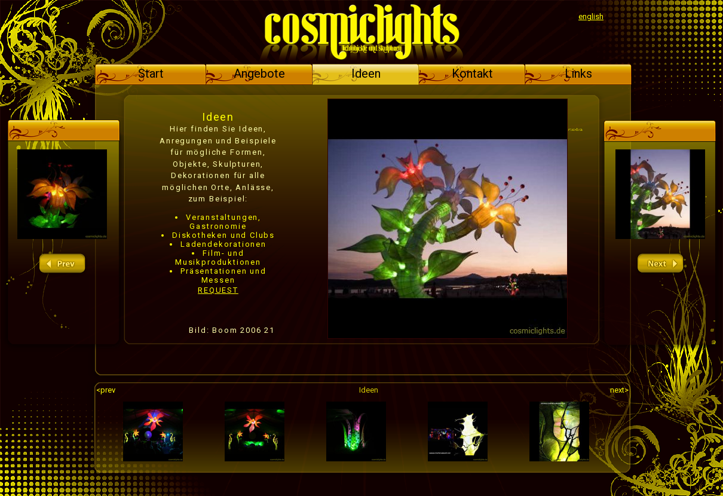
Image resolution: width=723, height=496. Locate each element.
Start (151, 73)
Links (578, 73)
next (660, 264)
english (590, 16)
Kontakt (472, 73)
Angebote (259, 73)
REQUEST (218, 290)
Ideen (366, 73)
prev (62, 264)
